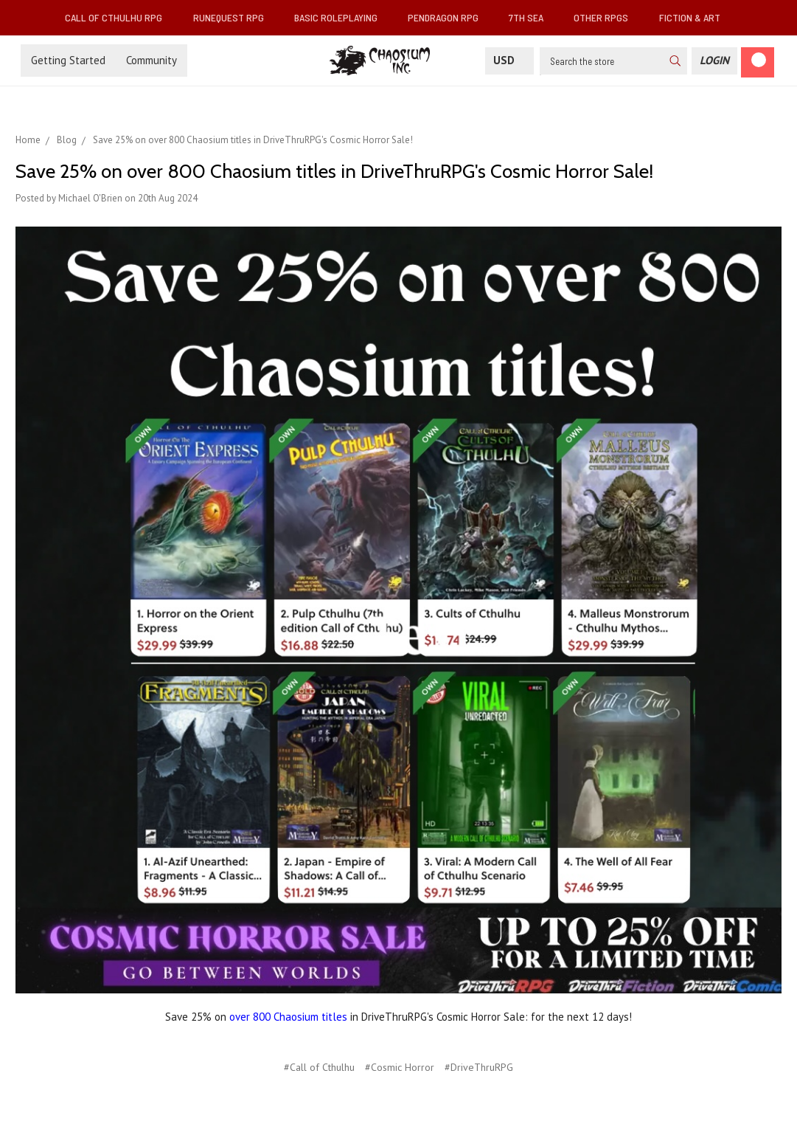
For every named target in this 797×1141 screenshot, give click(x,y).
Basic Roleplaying (341, 17)
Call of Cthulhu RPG (119, 17)
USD (509, 60)
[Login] (714, 61)
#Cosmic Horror (399, 1067)
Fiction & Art (695, 17)
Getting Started (68, 60)
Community (151, 60)
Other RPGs (607, 17)
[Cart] (757, 62)
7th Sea (532, 17)
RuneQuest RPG (234, 17)
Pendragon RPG (449, 17)
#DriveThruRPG (479, 1067)
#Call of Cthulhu (319, 1067)
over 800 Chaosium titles (288, 1017)
